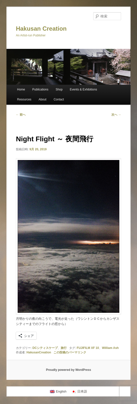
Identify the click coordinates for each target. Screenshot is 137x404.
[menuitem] (58, 391)
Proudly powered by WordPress (68, 370)
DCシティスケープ (45, 348)
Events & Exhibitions (83, 89)
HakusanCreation (39, 352)
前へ (21, 114)
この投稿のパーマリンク (69, 352)
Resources (24, 99)
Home (21, 89)
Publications (40, 89)
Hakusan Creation (41, 28)
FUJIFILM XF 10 (88, 348)
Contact (59, 99)
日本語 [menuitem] (82, 391)
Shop (59, 89)
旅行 (64, 348)
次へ (116, 114)
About (42, 99)
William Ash (110, 348)
